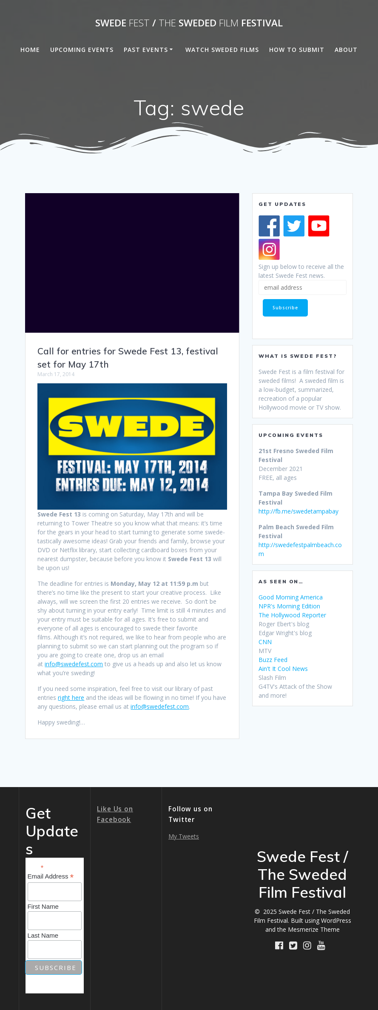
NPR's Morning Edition (289, 606)
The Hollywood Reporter (292, 615)
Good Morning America (291, 597)
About (346, 50)
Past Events (146, 50)
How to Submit (296, 50)
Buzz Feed (273, 660)
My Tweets (183, 836)
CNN (265, 642)
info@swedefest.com (74, 664)
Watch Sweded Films (222, 50)
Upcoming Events (82, 50)
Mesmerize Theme (314, 929)
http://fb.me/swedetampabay (298, 511)
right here (71, 697)
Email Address (51, 876)
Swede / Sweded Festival (189, 23)
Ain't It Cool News (283, 669)
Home (30, 50)
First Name (43, 906)
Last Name (43, 935)
